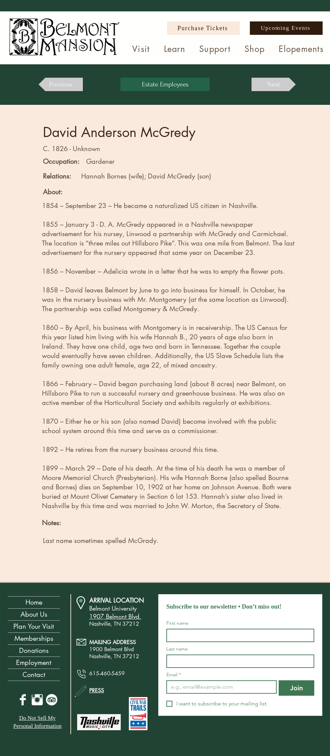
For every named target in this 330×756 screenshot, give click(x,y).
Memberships (33, 638)
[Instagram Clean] (37, 699)
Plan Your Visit (33, 626)
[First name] (238, 635)
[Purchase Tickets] (203, 28)
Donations (34, 650)
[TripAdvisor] (51, 699)
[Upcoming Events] (286, 28)
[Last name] (238, 661)
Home (33, 602)
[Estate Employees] (165, 84)
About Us (33, 614)
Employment (33, 662)
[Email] (219, 687)
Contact (33, 674)
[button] (141, 49)
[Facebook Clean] (23, 699)
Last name (177, 649)
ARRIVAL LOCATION (116, 600)
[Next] (274, 84)
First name (177, 623)
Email (173, 675)
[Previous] (61, 84)
